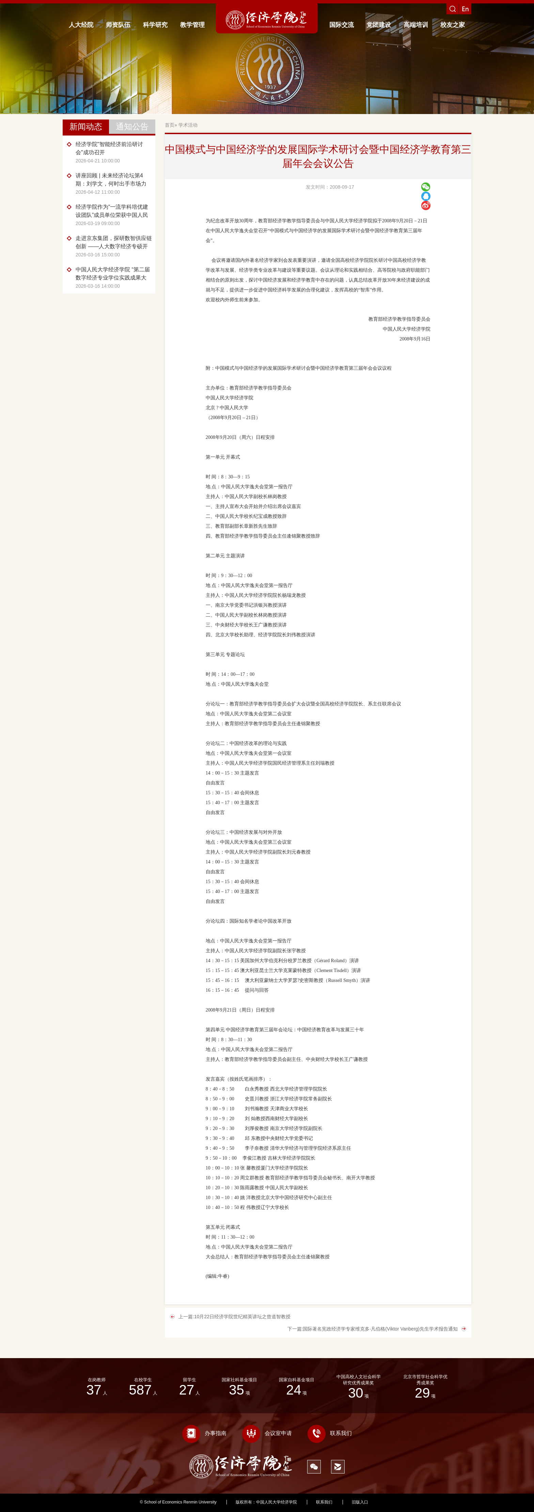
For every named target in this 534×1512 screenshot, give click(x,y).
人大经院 (81, 24)
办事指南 (204, 1433)
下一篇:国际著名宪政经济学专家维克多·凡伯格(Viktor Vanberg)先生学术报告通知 (372, 1329)
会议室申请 (267, 1433)
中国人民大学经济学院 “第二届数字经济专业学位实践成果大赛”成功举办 (113, 274)
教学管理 (192, 24)
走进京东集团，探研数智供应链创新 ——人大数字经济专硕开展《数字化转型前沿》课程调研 (114, 243)
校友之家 (452, 24)
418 (390, 1502)
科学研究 (155, 24)
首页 (169, 125)
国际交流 (341, 24)
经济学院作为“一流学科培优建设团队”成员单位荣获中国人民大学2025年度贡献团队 (112, 211)
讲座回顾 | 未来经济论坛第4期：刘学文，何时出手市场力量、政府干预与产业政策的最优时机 (114, 180)
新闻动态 (85, 126)
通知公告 (132, 126)
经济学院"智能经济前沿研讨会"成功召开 (109, 148)
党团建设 (378, 24)
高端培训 (416, 24)
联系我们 (330, 1433)
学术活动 (188, 125)
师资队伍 (118, 24)
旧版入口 (360, 1502)
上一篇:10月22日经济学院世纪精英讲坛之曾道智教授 (234, 1316)
